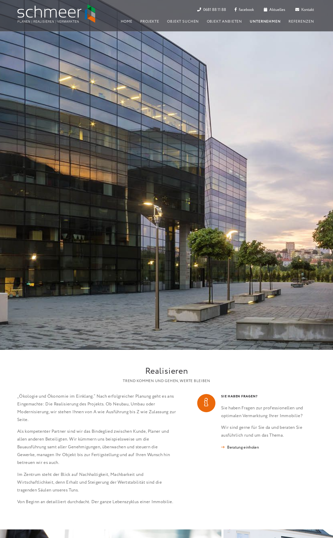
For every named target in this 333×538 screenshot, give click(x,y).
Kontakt (304, 10)
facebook (244, 10)
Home (126, 21)
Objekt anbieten (224, 21)
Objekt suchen (183, 21)
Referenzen (301, 21)
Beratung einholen (243, 447)
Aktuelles (274, 10)
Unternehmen (265, 21)
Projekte (149, 21)
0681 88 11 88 (211, 10)
